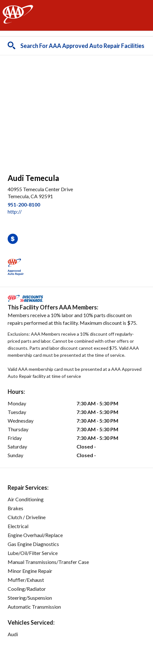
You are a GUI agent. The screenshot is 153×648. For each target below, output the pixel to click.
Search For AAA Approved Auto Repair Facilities (82, 45)
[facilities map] (76, 111)
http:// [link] (15, 211)
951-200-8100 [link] (24, 204)
